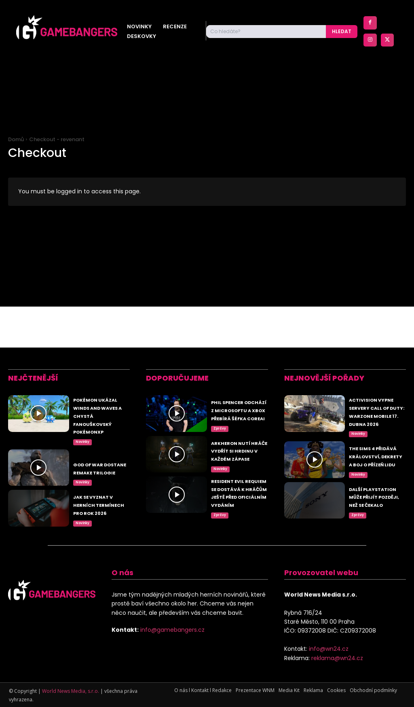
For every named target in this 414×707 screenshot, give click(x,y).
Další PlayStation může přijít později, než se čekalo (376, 491)
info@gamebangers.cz (172, 630)
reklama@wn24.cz (337, 658)
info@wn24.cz (329, 649)
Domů (16, 139)
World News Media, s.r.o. (70, 691)
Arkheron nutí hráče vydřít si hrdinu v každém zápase (239, 428)
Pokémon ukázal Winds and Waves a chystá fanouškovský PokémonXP (102, 378)
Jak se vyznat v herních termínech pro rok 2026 (100, 478)
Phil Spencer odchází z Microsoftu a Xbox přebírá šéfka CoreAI (238, 374)
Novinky (82, 409)
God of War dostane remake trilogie (97, 432)
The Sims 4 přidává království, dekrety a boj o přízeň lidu (376, 436)
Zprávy (219, 401)
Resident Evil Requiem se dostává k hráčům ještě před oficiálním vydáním (237, 490)
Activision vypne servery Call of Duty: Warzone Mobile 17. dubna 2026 (376, 378)
